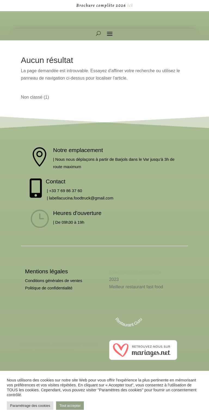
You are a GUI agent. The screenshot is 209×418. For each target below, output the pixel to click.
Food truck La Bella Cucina (135, 275)
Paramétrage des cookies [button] (30, 406)
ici (127, 5)
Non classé (31, 100)
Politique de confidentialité (48, 291)
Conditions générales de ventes (53, 283)
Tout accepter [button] (70, 406)
